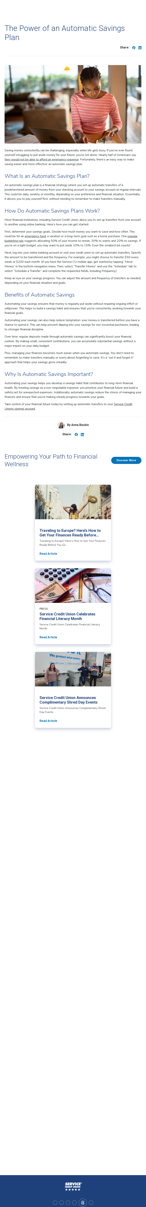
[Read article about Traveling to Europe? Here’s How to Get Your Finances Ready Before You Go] (73, 523)
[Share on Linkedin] (139, 47)
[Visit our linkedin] (68, 1202)
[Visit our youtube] (74, 1202)
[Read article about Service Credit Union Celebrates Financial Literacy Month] (73, 606)
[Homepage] (73, 1187)
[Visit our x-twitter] (91, 1202)
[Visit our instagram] (61, 1202)
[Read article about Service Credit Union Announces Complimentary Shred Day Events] (73, 690)
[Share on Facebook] (133, 47)
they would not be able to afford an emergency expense (42, 159)
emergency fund (35, 236)
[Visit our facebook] (55, 1202)
